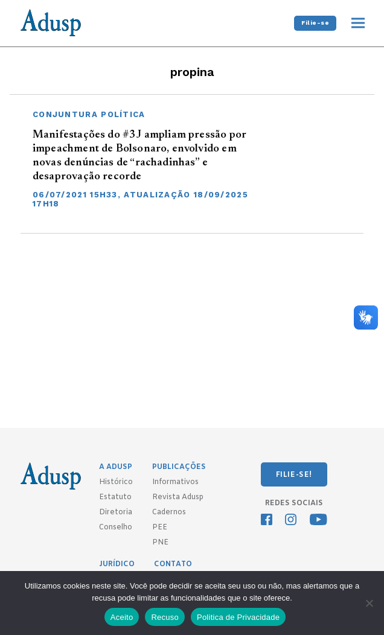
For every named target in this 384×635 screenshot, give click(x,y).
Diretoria (115, 512)
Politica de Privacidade (238, 617)
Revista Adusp (177, 497)
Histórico (116, 482)
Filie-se (315, 22)
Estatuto (115, 497)
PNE (160, 542)
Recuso (165, 617)
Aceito (121, 617)
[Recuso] (369, 603)
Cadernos (169, 512)
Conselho (115, 527)
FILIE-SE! (294, 475)
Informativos (175, 482)
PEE (159, 527)
